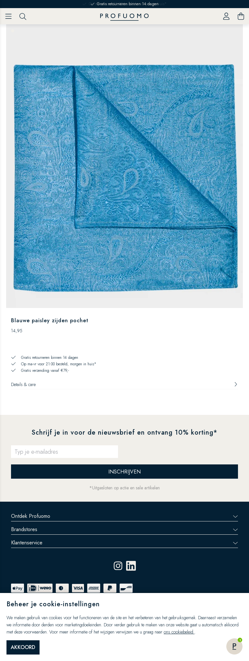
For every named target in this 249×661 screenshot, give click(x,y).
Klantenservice (124, 542)
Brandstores (124, 529)
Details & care (124, 384)
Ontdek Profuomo (124, 516)
